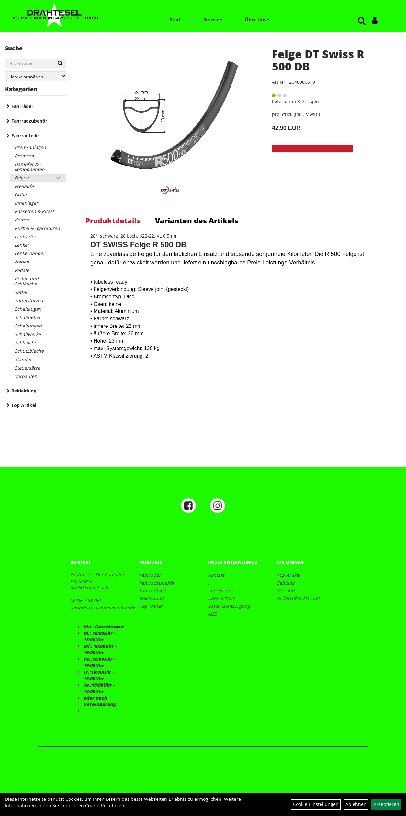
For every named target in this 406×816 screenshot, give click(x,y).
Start (175, 19)
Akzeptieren (386, 804)
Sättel (21, 292)
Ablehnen (356, 804)
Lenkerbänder (30, 253)
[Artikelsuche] (362, 21)
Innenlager (26, 203)
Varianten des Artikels (196, 220)
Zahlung (286, 583)
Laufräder (25, 236)
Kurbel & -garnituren (37, 228)
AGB (212, 614)
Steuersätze (27, 368)
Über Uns (257, 19)
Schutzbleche (29, 351)
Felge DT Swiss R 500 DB (318, 60)
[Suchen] (60, 63)
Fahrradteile (25, 136)
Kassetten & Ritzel (34, 211)
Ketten (22, 220)
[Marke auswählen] (35, 76)
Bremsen (24, 156)
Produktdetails (113, 220)
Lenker (22, 245)
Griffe (21, 194)
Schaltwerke (28, 334)
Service (212, 19)
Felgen (22, 178)
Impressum (220, 590)
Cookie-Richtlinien (104, 805)
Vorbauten (26, 376)
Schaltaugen (28, 309)
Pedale (22, 270)
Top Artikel (23, 405)
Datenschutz (221, 598)
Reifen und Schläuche (27, 281)
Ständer (23, 359)
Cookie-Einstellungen (316, 804)
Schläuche (26, 342)
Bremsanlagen (30, 147)
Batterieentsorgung (229, 606)
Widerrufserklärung (298, 598)
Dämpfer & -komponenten (30, 166)
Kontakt (216, 575)
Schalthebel (27, 317)
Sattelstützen (29, 300)
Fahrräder (22, 106)
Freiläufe (24, 186)
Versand (286, 590)
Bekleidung (23, 391)
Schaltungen (28, 326)
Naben (22, 262)
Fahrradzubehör (29, 121)
